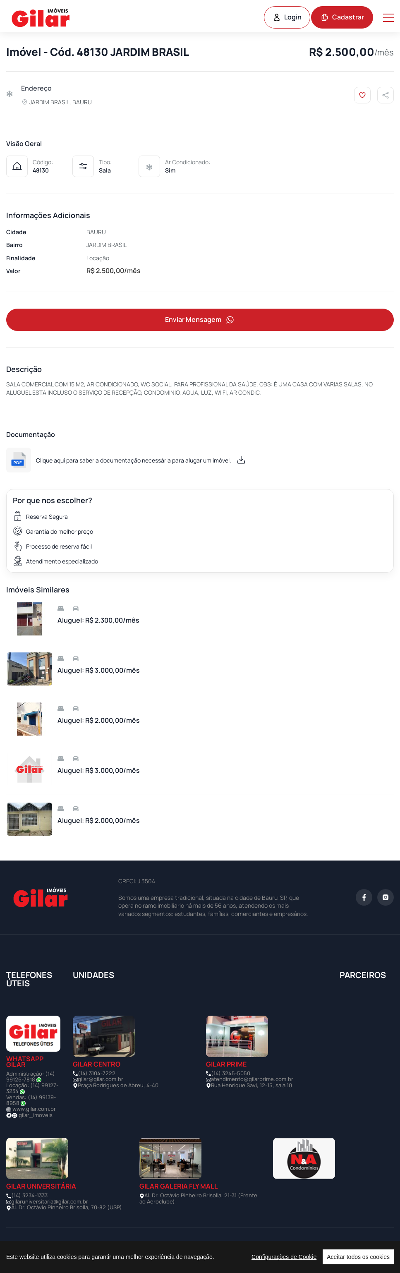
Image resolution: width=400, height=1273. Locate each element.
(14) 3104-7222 (96, 1073)
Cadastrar (342, 17)
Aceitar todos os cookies (358, 1257)
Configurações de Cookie (283, 1257)
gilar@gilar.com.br (100, 1079)
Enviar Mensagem (200, 320)
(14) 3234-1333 (29, 1195)
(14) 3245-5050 (230, 1073)
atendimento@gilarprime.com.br (252, 1079)
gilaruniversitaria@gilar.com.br (49, 1201)
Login (287, 17)
